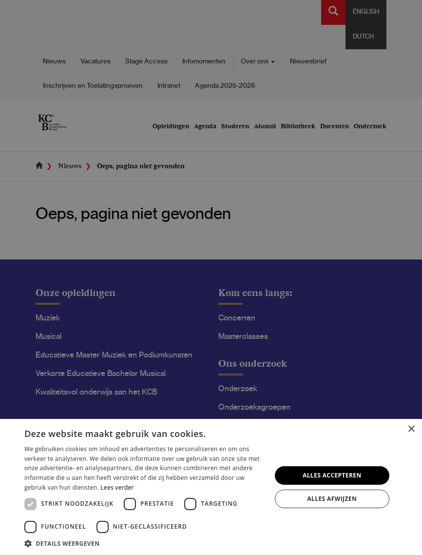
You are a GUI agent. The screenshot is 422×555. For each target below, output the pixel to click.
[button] (144, 543)
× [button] (411, 429)
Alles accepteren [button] (332, 475)
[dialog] (211, 277)
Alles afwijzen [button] (332, 499)
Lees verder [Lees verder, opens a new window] (117, 487)
